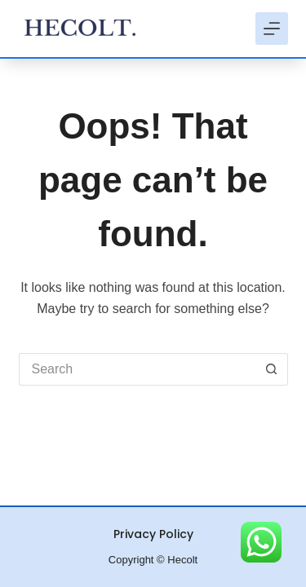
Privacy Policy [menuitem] (153, 534)
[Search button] (271, 369)
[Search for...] (137, 369)
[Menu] (271, 28)
